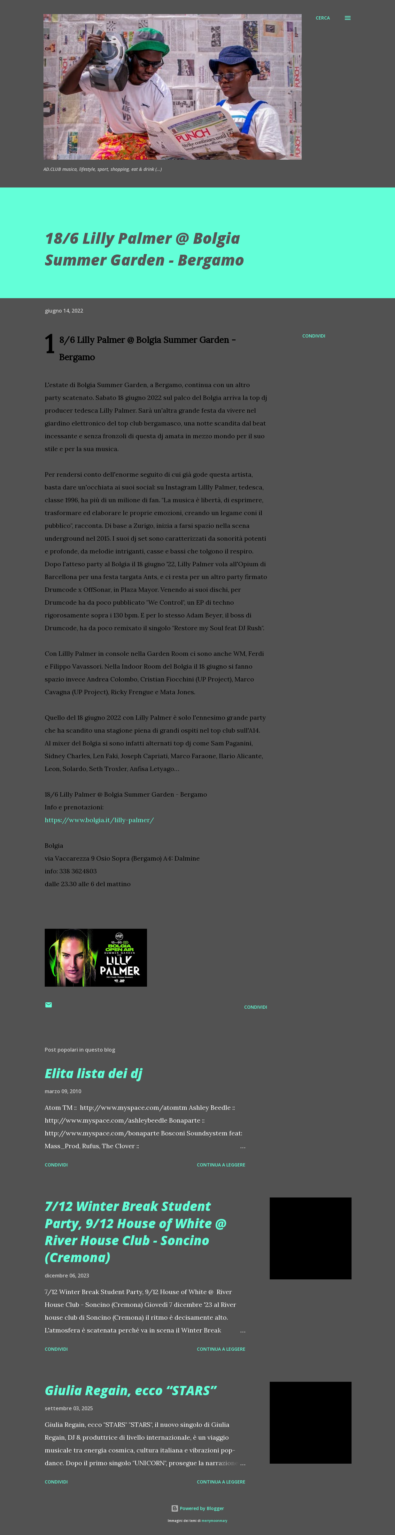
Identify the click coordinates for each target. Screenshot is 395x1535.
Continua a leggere (221, 1165)
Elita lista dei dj (93, 1073)
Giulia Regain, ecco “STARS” (130, 1390)
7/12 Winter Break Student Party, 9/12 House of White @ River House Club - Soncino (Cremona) (136, 1231)
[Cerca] (323, 18)
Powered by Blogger (197, 1508)
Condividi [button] (313, 336)
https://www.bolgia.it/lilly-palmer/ (99, 820)
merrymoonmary (214, 1521)
